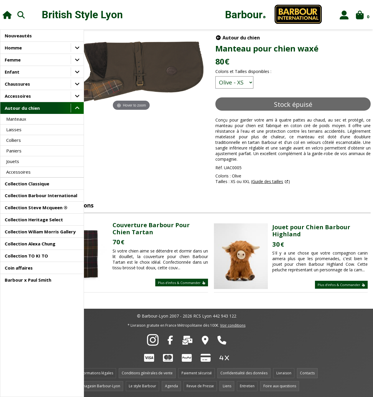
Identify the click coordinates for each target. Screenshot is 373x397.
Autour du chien (22, 108)
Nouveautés (18, 36)
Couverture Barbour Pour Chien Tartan (181, 224)
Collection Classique (27, 184)
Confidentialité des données (244, 373)
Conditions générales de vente (147, 373)
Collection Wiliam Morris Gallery (40, 232)
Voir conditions (232, 325)
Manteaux (16, 119)
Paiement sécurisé (196, 373)
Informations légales (96, 373)
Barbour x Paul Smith (28, 280)
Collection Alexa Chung (30, 244)
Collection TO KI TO (26, 256)
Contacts (307, 373)
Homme (13, 48)
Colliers (13, 140)
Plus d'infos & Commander (200, 284)
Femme (13, 60)
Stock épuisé (302, 104)
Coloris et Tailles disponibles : (262, 71)
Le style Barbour (142, 385)
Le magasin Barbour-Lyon (98, 385)
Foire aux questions (279, 385)
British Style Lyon (82, 15)
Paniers (14, 151)
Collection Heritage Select (34, 219)
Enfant (12, 72)
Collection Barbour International (41, 195)
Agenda (171, 385)
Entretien (247, 385)
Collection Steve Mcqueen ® (36, 207)
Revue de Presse (200, 385)
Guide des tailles (285, 187)
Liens (227, 385)
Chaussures (17, 84)
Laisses (14, 129)
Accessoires (18, 96)
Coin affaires (19, 268)
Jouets (12, 161)
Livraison (283, 373)
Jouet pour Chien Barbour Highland (323, 226)
